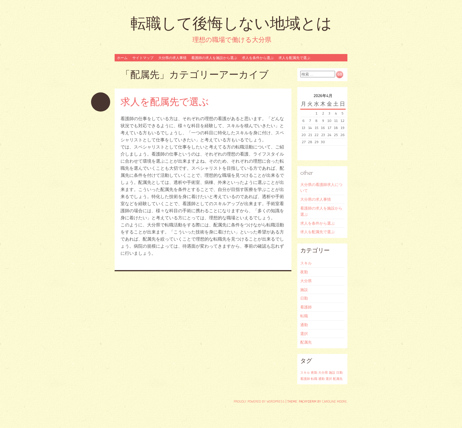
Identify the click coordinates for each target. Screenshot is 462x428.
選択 (304, 333)
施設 (304, 289)
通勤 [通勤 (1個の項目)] (321, 379)
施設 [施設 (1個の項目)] (332, 373)
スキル (306, 263)
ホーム (122, 57)
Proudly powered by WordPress (259, 401)
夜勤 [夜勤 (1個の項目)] (314, 373)
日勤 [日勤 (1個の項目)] (339, 373)
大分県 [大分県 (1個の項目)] (323, 373)
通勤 (304, 324)
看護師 (306, 307)
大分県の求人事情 (172, 57)
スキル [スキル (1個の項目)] (305, 373)
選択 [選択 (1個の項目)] (329, 379)
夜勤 (304, 271)
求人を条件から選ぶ (258, 57)
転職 (304, 315)
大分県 (306, 280)
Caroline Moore (334, 401)
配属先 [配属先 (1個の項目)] (338, 379)
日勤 (304, 298)
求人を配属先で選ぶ (294, 57)
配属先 (306, 342)
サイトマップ (143, 57)
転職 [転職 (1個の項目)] (314, 379)
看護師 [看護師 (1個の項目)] (305, 379)
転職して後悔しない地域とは (231, 23)
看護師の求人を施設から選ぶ (214, 57)
